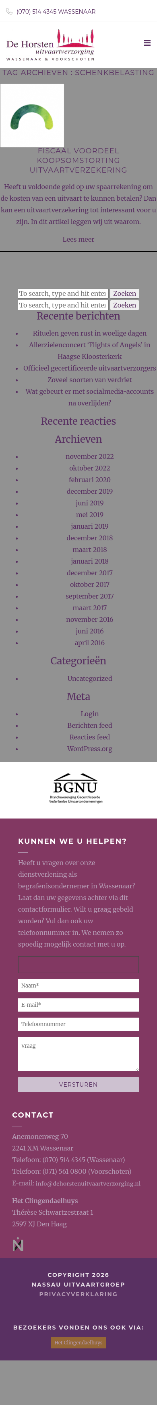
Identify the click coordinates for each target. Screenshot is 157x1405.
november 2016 (89, 619)
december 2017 (90, 573)
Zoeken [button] (124, 293)
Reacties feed (90, 737)
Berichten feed (89, 725)
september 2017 (90, 596)
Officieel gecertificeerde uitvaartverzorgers (89, 368)
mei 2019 (89, 515)
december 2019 (90, 491)
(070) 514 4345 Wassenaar (50, 11)
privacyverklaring (78, 1294)
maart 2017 (90, 608)
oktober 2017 (89, 584)
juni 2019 (89, 503)
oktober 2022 (89, 468)
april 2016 (90, 643)
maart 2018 (89, 550)
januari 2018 (90, 561)
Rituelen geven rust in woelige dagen (90, 333)
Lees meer (79, 239)
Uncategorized (89, 678)
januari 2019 (90, 526)
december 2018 (90, 538)
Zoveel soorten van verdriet (90, 380)
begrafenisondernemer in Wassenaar (75, 886)
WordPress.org (89, 749)
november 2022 (90, 456)
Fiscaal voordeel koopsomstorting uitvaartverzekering (79, 161)
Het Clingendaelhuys (45, 1201)
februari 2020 (90, 480)
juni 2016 (90, 631)
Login (90, 714)
